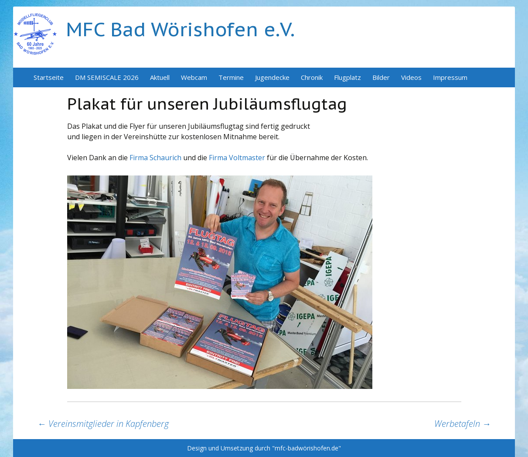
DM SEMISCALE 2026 (107, 77)
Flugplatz (347, 77)
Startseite (49, 77)
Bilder (381, 77)
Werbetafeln (462, 424)
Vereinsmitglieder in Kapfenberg (103, 424)
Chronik (312, 77)
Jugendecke (272, 77)
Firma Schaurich (155, 157)
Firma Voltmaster (238, 157)
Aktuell (160, 77)
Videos (411, 77)
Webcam (194, 77)
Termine (231, 77)
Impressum (450, 77)
